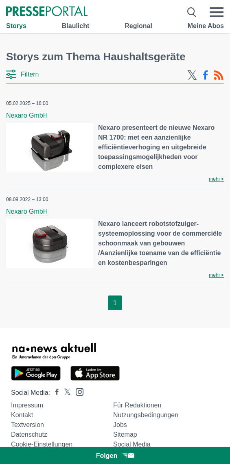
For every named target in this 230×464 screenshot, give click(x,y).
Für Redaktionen (137, 405)
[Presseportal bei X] (65, 392)
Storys (16, 25)
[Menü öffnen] (216, 12)
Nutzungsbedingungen (145, 414)
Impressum (27, 405)
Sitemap (125, 434)
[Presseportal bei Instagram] (77, 391)
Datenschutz (29, 434)
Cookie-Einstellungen (41, 444)
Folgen (115, 455)
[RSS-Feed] (218, 75)
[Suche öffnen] (192, 12)
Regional (138, 25)
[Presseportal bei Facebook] (54, 392)
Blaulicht (76, 25)
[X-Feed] (192, 75)
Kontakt (22, 414)
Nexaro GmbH (27, 115)
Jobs (120, 424)
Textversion (27, 424)
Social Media (132, 444)
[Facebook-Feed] (205, 75)
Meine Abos (206, 25)
